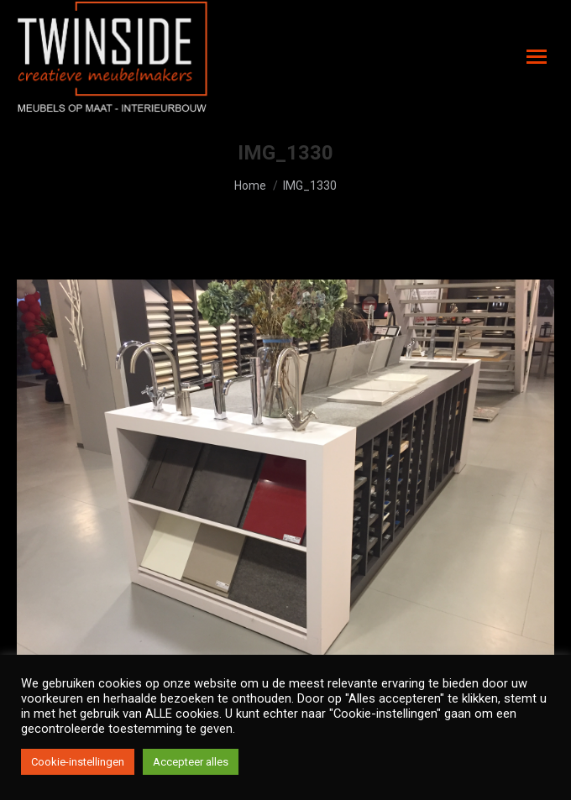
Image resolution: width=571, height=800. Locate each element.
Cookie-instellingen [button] (77, 762)
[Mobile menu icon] (536, 56)
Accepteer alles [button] (190, 762)
